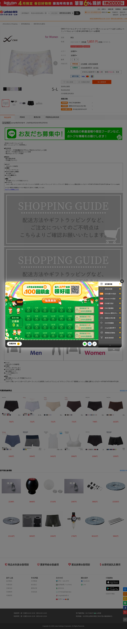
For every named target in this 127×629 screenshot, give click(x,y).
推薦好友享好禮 (110, 318)
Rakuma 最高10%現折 (110, 313)
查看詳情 (12, 344)
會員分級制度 (110, 338)
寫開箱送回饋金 (110, 333)
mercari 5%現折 (110, 298)
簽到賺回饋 (110, 284)
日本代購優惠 (110, 308)
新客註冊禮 (110, 289)
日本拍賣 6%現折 (110, 294)
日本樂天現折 (110, 303)
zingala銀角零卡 (110, 328)
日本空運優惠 (110, 323)
